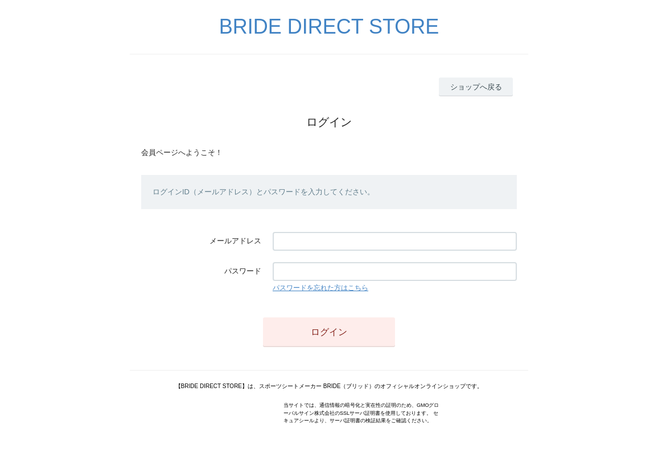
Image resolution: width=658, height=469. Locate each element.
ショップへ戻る (476, 87)
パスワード (242, 271)
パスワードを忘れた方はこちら (320, 288)
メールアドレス (235, 240)
